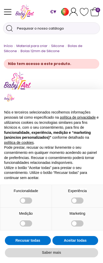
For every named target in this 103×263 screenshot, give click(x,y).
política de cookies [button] (19, 142)
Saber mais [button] (51, 252)
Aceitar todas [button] (75, 240)
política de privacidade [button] (78, 117)
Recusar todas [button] (27, 240)
